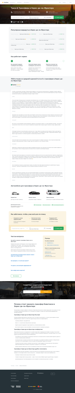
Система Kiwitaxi (13, 373)
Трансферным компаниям (28, 373)
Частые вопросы (13, 378)
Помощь (64, 2)
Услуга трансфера (13, 375)
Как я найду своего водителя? (18, 270)
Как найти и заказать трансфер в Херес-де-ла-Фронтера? (22, 241)
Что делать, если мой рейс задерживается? (21, 265)
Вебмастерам (26, 378)
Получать (46, 291)
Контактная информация (15, 380)
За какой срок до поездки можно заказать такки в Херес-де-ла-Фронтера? (22, 255)
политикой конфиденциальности (40, 295)
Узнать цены (58, 17)
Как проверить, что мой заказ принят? (20, 260)
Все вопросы (16, 276)
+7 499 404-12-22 (48, 255)
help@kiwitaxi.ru (50, 242)
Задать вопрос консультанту (53, 245)
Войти (71, 2)
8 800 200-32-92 (48, 252)
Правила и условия (39, 389)
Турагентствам (26, 375)
